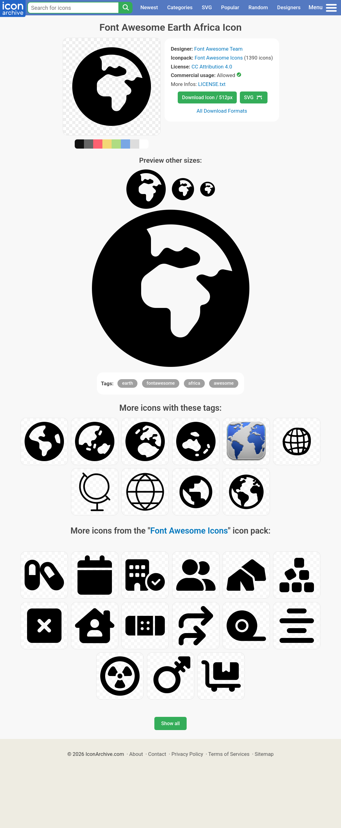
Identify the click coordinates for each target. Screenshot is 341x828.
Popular (230, 7)
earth (127, 383)
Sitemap (264, 754)
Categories (180, 7)
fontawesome (161, 383)
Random (258, 7)
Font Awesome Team (218, 49)
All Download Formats (221, 111)
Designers (288, 7)
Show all (170, 723)
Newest (149, 7)
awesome (224, 383)
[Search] (125, 8)
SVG (207, 7)
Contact (157, 754)
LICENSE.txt (211, 84)
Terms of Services (228, 754)
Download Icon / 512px (207, 97)
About (136, 754)
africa (194, 383)
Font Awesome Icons (219, 58)
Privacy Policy (187, 754)
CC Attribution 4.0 (212, 67)
